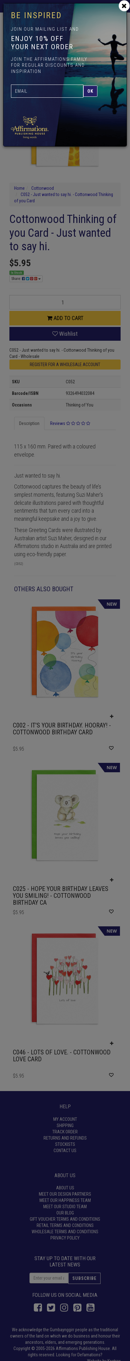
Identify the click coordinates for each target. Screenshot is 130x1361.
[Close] (124, 5)
